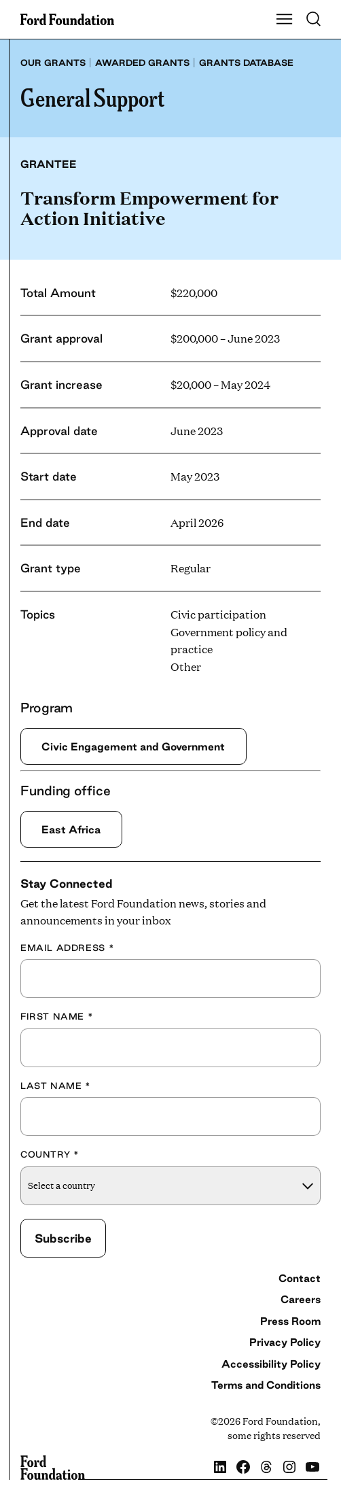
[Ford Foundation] (52, 1467)
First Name (56, 1016)
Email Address (67, 947)
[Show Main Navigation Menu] (284, 19)
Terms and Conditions (266, 1385)
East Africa (71, 829)
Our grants (53, 62)
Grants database (246, 62)
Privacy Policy (285, 1342)
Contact (300, 1278)
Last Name (55, 1085)
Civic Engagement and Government (133, 746)
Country (49, 1154)
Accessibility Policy (271, 1364)
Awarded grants (142, 62)
